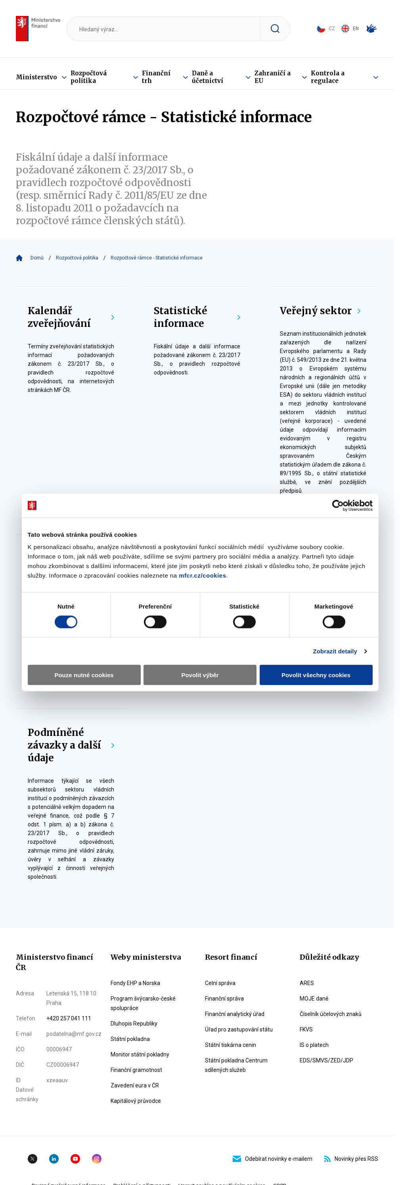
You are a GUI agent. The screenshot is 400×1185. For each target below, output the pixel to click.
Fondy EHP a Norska (135, 983)
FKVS (306, 1029)
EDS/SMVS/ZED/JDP (326, 1060)
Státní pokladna (130, 1039)
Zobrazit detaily (335, 650)
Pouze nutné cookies (83, 675)
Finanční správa (224, 998)
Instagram (96, 1159)
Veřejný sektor (320, 311)
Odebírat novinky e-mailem (272, 1159)
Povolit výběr (199, 675)
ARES (307, 983)
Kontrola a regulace (327, 77)
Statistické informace (197, 317)
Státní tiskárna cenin (230, 1045)
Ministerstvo (36, 77)
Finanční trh (156, 77)
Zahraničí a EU (273, 77)
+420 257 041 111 (68, 1018)
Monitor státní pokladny (140, 1054)
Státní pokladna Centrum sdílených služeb (236, 1065)
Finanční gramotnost (136, 1070)
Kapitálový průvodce (136, 1101)
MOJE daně (314, 998)
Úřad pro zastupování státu (239, 1029)
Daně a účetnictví (207, 77)
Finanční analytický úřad (234, 1014)
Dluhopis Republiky (134, 1023)
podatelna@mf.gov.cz (73, 1034)
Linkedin (54, 1159)
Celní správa (220, 983)
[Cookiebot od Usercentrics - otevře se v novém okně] (338, 505)
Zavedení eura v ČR (135, 1085)
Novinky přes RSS (351, 1159)
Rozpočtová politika (89, 77)
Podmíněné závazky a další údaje (71, 745)
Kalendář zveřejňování (71, 317)
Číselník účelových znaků (331, 1014)
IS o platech (314, 1045)
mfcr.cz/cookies (202, 575)
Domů (37, 258)
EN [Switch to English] (350, 28)
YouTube (75, 1159)
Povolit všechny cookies (315, 675)
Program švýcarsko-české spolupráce (143, 1003)
